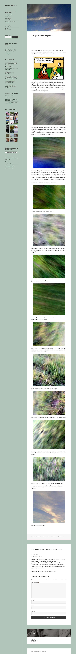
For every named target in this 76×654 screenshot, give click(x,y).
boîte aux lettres (46, 536)
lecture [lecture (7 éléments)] (6, 77)
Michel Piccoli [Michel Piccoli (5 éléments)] (7, 81)
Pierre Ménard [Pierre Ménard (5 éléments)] (12, 82)
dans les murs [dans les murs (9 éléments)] (14, 66)
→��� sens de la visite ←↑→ (11, 47)
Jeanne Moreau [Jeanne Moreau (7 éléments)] (7, 76)
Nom (32, 600)
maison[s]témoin (11, 5)
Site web (33, 611)
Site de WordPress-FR (9, 168)
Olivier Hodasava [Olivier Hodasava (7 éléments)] (12, 81)
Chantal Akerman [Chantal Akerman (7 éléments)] (14, 63)
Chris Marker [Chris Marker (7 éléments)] (7, 64)
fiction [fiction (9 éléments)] (13, 72)
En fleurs (7, 28)
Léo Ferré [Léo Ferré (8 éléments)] (7, 78)
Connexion (7, 161)
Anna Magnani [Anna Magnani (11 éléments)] (8, 63)
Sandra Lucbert (54, 536)
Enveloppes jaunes (9, 14)
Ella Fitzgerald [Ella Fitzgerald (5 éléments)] (13, 69)
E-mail (33, 605)
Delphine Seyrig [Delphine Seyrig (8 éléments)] (8, 68)
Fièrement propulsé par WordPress (38, 651)
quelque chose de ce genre (46, 84)
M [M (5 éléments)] (9, 78)
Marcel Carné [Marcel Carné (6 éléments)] (15, 78)
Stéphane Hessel (60, 536)
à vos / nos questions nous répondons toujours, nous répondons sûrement (10, 50)
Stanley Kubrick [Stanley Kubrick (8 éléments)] (13, 85)
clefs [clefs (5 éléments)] (11, 66)
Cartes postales (8, 18)
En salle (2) (7, 25)
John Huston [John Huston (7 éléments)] (16, 76)
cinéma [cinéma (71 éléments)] (8, 66)
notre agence (8, 53)
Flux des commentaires (10, 166)
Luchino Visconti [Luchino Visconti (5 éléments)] (10, 77)
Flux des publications (9, 163)
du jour (37, 129)
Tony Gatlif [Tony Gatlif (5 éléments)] (6, 86)
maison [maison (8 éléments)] (11, 78)
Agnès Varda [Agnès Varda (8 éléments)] (15, 62)
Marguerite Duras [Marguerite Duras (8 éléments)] (8, 79)
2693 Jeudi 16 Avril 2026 (10, 102)
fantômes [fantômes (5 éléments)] (11, 71)
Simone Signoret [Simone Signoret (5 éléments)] (7, 85)
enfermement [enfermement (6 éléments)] (7, 71)
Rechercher (7, 35)
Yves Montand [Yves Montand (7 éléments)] (7, 87)
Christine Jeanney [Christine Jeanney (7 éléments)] (13, 64)
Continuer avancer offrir (10, 21)
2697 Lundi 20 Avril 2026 (10, 99)
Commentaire (35, 582)
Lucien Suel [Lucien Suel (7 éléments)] (14, 77)
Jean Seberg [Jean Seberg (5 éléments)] (12, 76)
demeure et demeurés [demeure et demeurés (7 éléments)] (14, 68)
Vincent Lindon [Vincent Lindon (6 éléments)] (13, 86)
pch (40, 536)
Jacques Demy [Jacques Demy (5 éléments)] (13, 73)
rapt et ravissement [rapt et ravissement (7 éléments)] (8, 83)
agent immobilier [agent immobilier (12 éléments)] (8, 62)
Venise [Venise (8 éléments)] (10, 86)
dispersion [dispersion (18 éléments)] (7, 69)
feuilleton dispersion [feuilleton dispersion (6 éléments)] (8, 72)
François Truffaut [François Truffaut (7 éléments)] (8, 73)
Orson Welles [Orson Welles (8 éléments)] (7, 82)
